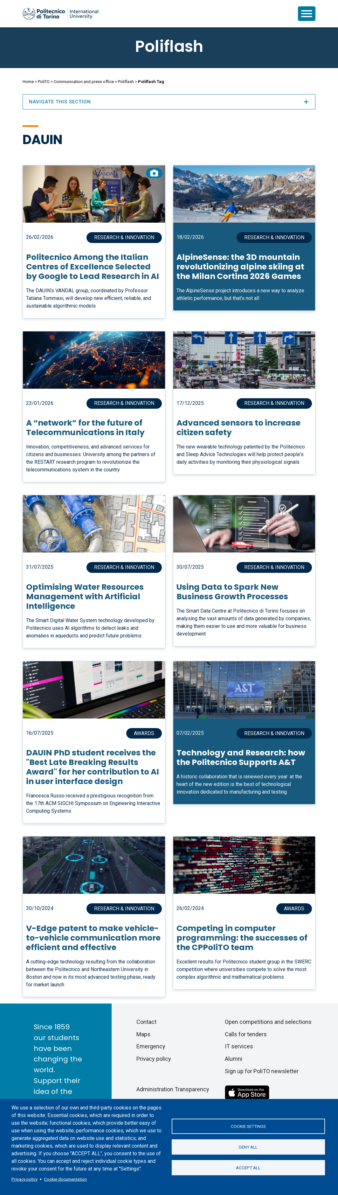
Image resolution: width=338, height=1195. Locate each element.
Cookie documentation (65, 1179)
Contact (146, 1021)
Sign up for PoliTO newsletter (262, 1071)
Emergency (150, 1046)
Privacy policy (24, 1179)
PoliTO (44, 81)
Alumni (233, 1058)
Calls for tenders (246, 1034)
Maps (143, 1034)
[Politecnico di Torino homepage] (60, 14)
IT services (239, 1046)
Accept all (248, 1167)
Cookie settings (248, 1126)
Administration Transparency (172, 1089)
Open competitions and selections (268, 1021)
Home (28, 81)
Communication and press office (84, 81)
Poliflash (169, 46)
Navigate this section (169, 102)
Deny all (248, 1147)
